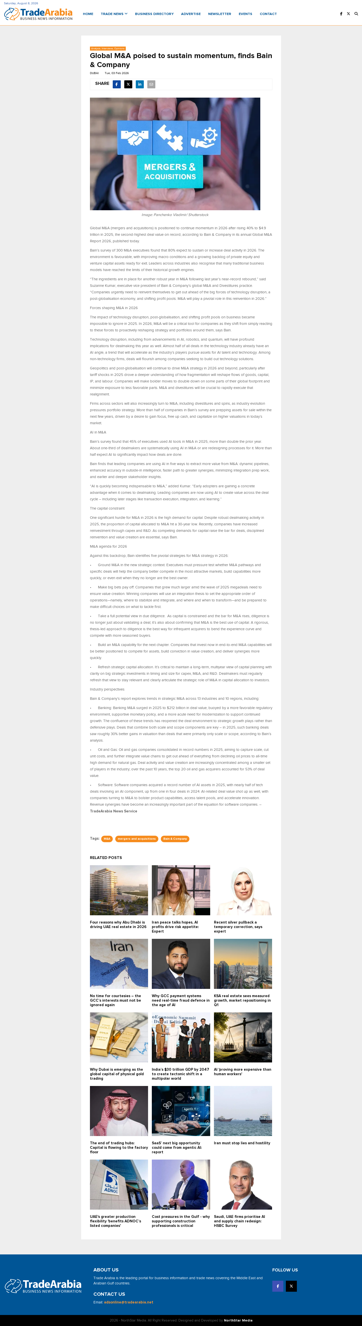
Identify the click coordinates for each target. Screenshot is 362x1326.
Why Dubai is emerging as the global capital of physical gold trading (117, 1074)
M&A (107, 838)
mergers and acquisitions (137, 838)
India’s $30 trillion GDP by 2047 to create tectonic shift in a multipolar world (180, 1074)
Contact (268, 14)
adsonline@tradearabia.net (128, 1302)
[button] (356, 14)
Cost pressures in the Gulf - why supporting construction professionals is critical (181, 1221)
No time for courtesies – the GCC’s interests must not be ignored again (115, 1000)
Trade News (114, 14)
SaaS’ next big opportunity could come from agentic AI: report (177, 1147)
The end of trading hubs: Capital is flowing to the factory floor (119, 1147)
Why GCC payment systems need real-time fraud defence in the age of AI (181, 1000)
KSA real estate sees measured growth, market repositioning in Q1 (242, 1000)
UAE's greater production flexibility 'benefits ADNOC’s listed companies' (115, 1221)
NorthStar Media (238, 1320)
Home (88, 14)
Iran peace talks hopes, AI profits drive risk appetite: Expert (175, 927)
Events (245, 14)
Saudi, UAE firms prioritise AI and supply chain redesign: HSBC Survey (239, 1221)
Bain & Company (175, 838)
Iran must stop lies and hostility (242, 1143)
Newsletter (219, 14)
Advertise (191, 14)
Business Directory (154, 14)
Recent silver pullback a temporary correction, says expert (238, 927)
